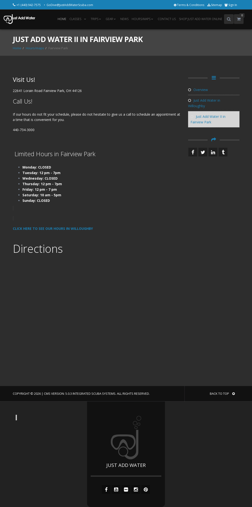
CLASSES (75, 19)
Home (17, 48)
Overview (198, 89)
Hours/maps (35, 48)
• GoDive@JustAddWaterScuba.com (68, 5)
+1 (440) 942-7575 (28, 5)
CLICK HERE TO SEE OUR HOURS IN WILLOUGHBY (53, 228)
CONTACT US (167, 19)
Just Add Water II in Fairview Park (208, 119)
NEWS (124, 19)
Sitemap (214, 5)
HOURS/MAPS (143, 19)
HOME (62, 19)
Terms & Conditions (189, 5)
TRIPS (96, 19)
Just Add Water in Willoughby (204, 103)
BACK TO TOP (222, 393)
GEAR (111, 19)
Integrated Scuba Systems (94, 393)
